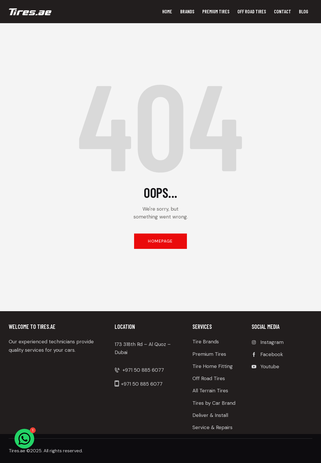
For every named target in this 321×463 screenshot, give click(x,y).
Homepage (160, 241)
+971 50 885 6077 (143, 370)
